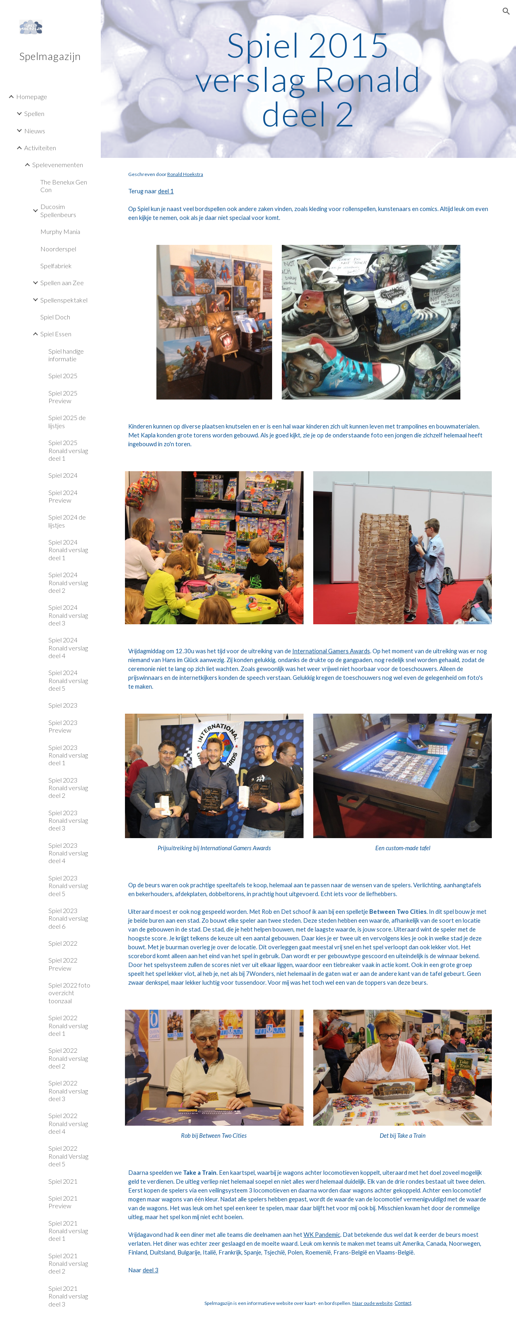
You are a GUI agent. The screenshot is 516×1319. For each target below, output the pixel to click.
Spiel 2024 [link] (62, 475)
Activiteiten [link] (40, 147)
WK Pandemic (322, 1234)
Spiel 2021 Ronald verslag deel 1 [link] (68, 1230)
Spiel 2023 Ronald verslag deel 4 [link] (68, 853)
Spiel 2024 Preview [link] (62, 496)
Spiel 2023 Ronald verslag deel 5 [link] (68, 885)
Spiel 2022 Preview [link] (62, 963)
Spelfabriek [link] (56, 265)
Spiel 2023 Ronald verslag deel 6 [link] (68, 918)
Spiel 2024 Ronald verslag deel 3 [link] (68, 615)
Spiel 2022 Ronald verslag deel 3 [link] (68, 1090)
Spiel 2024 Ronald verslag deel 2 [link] (68, 582)
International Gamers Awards (331, 651)
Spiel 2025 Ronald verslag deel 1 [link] (68, 450)
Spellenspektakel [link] (63, 300)
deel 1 (166, 191)
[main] (308, 79)
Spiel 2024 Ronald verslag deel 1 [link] (68, 549)
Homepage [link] (31, 96)
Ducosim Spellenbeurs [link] (58, 210)
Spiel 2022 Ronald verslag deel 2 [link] (68, 1058)
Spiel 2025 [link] (62, 375)
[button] (506, 11)
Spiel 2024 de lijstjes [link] (67, 520)
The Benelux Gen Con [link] (63, 185)
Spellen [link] (34, 113)
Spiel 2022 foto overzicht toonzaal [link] (69, 992)
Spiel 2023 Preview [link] (62, 726)
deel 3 (150, 1270)
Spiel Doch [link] (55, 317)
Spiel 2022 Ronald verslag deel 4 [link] (68, 1123)
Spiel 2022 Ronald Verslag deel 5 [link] (68, 1156)
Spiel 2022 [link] (62, 943)
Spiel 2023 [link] (62, 705)
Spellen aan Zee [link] (62, 282)
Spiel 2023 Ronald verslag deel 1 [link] (68, 755)
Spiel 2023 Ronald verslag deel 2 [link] (68, 787)
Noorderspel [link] (58, 249)
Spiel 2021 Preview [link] (62, 1201)
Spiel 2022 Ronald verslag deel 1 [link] (68, 1025)
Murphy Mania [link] (60, 231)
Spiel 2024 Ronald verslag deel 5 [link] (68, 680)
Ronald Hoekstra (185, 174)
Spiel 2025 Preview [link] (62, 396)
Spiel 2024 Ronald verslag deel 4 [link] (68, 647)
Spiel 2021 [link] (62, 1181)
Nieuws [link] (34, 131)
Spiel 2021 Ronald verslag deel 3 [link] (68, 1296)
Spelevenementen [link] (57, 164)
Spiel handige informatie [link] (66, 354)
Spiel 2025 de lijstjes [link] (67, 421)
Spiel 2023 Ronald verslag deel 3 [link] (68, 820)
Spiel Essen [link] (55, 334)
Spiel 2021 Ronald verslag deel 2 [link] (68, 1263)
